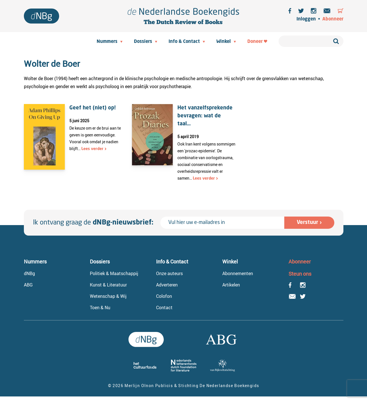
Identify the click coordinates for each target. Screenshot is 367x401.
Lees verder (92, 149)
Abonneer (332, 19)
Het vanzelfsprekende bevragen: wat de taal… (205, 115)
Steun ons (300, 273)
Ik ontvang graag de (93, 222)
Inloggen (306, 19)
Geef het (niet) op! (92, 108)
